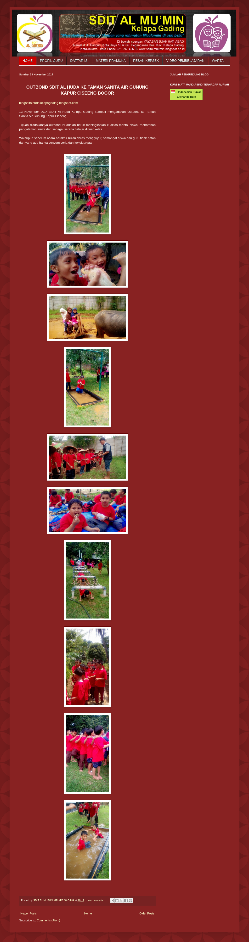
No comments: (96, 900)
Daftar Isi (79, 60)
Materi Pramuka (111, 60)
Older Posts (146, 913)
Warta (218, 60)
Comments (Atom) (48, 920)
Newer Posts (28, 913)
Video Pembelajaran (185, 60)
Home (28, 60)
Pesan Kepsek (146, 60)
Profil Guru (51, 60)
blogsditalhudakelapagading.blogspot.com (48, 103)
